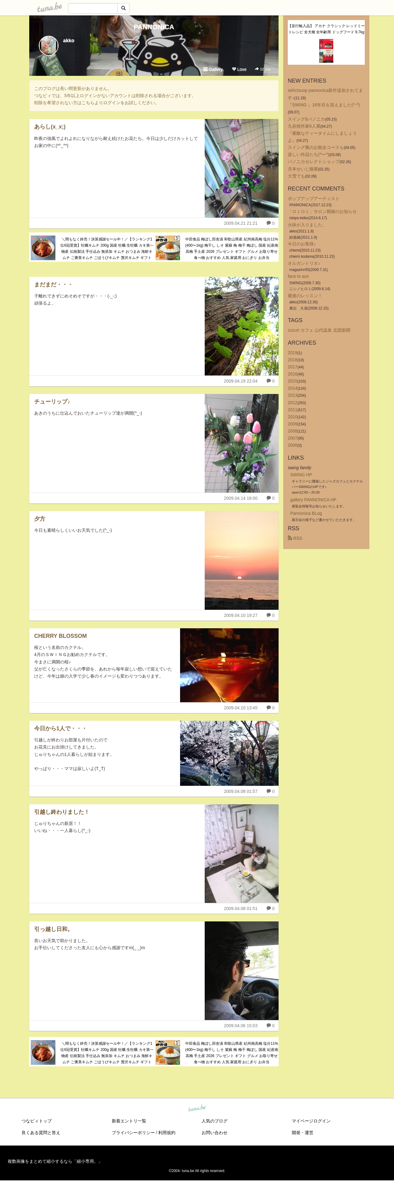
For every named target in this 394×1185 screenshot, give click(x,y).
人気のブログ (214, 1120)
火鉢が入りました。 (307, 224)
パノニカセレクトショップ (314, 161)
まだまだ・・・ (53, 284)
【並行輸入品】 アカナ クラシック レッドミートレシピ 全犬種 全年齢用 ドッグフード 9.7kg (326, 29)
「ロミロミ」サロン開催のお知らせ (322, 211)
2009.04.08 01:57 (240, 791)
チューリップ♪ (52, 402)
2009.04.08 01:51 (240, 908)
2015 (292, 381)
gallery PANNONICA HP (313, 499)
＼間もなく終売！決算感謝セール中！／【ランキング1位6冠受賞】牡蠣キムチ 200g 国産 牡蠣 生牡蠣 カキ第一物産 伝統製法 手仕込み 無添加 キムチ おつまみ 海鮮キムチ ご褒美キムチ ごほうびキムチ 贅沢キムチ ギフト (106, 248)
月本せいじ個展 (303, 168)
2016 (292, 373)
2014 (292, 388)
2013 (292, 395)
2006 (292, 445)
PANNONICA (154, 27)
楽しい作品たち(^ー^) (308, 154)
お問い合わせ (214, 1132)
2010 (292, 416)
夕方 (39, 519)
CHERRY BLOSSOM (60, 636)
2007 (292, 438)
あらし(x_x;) (50, 127)
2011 (292, 409)
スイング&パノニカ (306, 119)
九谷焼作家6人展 (304, 126)
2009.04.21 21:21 (240, 223)
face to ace (298, 276)
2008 (292, 430)
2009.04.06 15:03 (240, 1025)
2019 (292, 352)
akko (68, 40)
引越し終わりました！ (62, 812)
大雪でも (296, 176)
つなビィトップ (37, 1120)
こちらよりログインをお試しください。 (120, 102)
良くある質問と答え (41, 1132)
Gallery (213, 69)
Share (263, 69)
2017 (292, 366)
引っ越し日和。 (53, 929)
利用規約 (166, 1132)
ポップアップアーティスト (314, 198)
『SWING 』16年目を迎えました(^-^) (324, 104)
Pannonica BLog (306, 513)
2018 (292, 359)
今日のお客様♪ (302, 243)
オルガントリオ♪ (304, 263)
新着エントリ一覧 (129, 1120)
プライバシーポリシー (133, 1132)
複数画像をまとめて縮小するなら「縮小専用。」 (55, 1161)
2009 (292, 423)
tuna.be (196, 1108)
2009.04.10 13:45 (240, 707)
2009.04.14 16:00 (240, 498)
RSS (295, 538)
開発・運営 (302, 1132)
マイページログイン (311, 1120)
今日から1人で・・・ (60, 728)
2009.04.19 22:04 (240, 381)
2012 (292, 402)
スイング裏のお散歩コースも (316, 147)
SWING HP (301, 474)
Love (239, 69)
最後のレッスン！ (305, 295)
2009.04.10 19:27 (240, 615)
